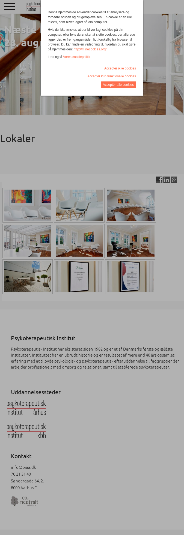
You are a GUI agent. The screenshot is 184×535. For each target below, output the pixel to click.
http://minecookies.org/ (90, 49)
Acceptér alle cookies (118, 85)
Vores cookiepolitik (76, 57)
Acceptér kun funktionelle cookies (111, 76)
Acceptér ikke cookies (120, 68)
